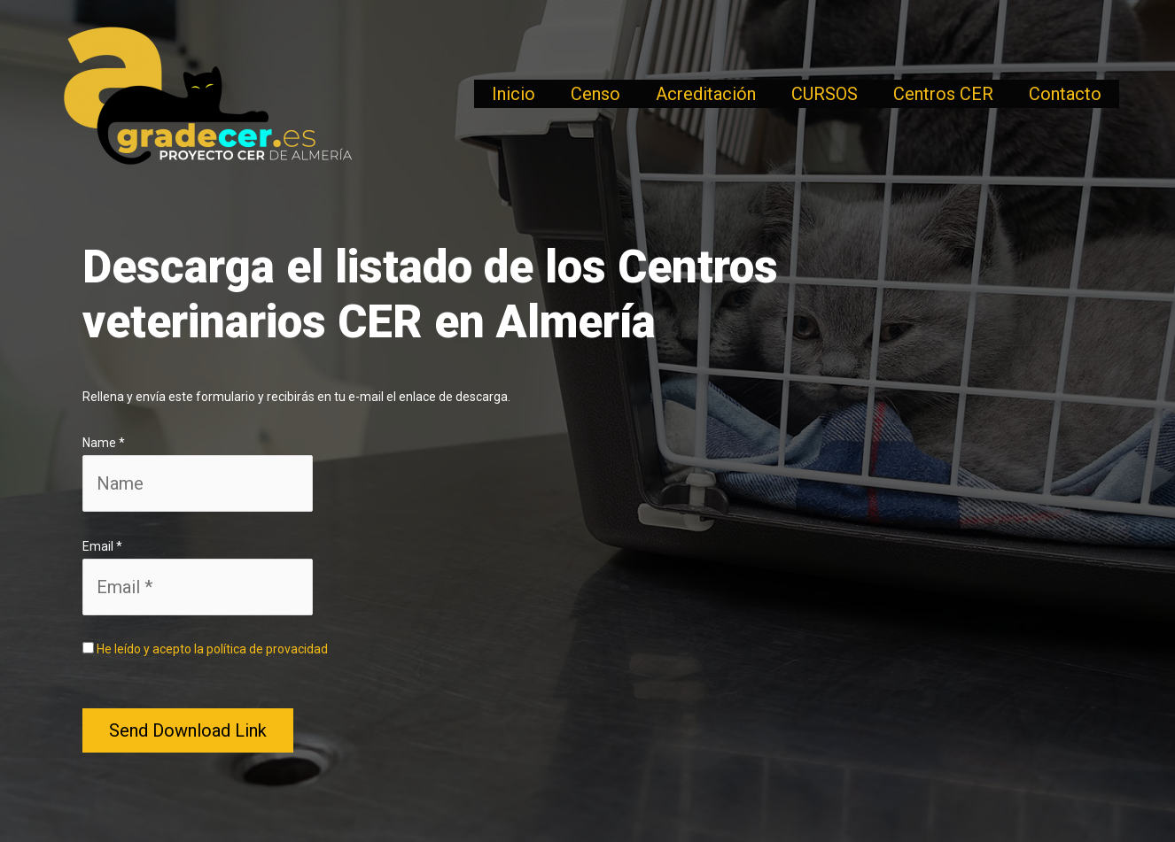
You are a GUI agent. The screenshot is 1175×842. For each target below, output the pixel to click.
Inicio (513, 93)
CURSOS (824, 93)
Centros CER (943, 93)
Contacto (1065, 93)
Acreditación (706, 93)
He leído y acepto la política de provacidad (212, 649)
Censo (595, 93)
